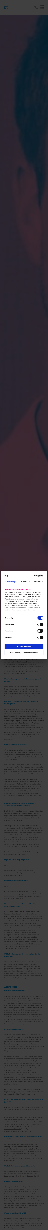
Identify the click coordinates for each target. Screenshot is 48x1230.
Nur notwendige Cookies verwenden (24, 653)
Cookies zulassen (24, 646)
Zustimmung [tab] (10, 582)
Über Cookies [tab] (38, 582)
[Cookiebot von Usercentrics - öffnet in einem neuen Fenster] (34, 576)
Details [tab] (24, 582)
